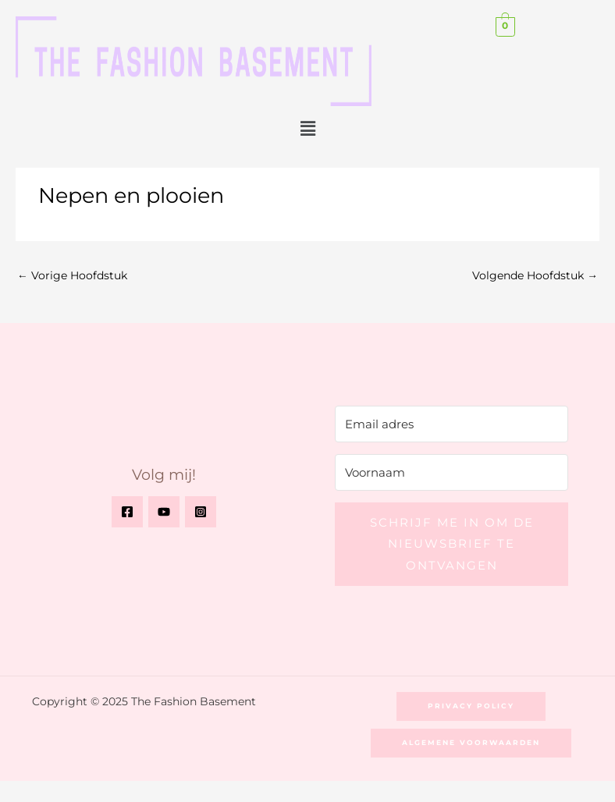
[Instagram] (200, 511)
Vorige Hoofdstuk (72, 275)
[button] (307, 129)
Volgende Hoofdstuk (535, 275)
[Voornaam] (451, 472)
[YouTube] (164, 511)
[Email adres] (451, 424)
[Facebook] (127, 511)
